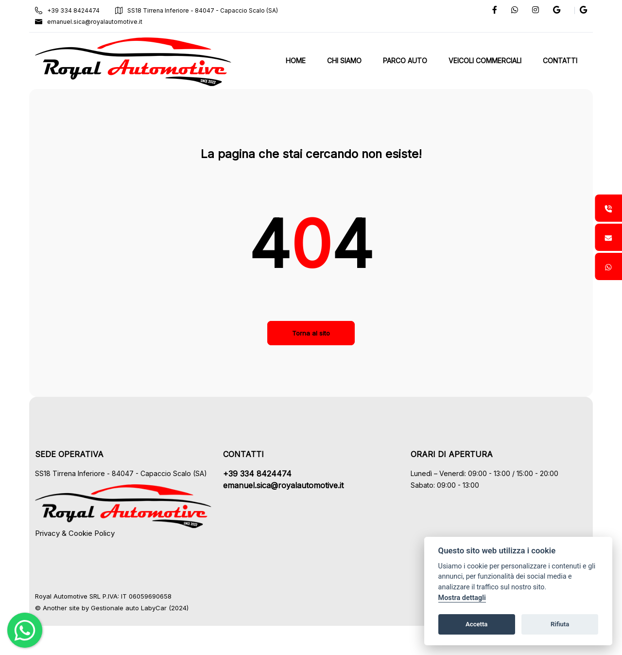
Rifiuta (560, 624)
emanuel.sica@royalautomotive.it (88, 21)
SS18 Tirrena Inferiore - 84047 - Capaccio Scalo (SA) (196, 10)
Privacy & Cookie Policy (75, 533)
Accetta (476, 624)
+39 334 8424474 (67, 10)
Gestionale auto (115, 608)
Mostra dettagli (462, 598)
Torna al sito (311, 333)
